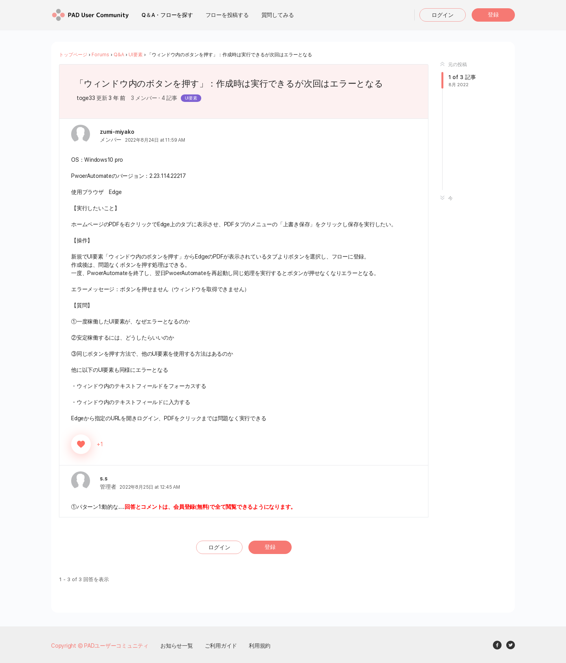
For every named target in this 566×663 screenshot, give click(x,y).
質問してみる (277, 15)
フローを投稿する (227, 15)
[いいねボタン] (81, 444)
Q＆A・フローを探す (167, 15)
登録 (493, 14)
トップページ (73, 54)
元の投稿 (453, 64)
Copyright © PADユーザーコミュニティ (100, 645)
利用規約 (259, 645)
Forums (100, 54)
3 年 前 (116, 98)
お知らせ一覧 (176, 645)
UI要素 (136, 54)
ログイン (443, 15)
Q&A (119, 54)
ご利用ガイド (221, 645)
